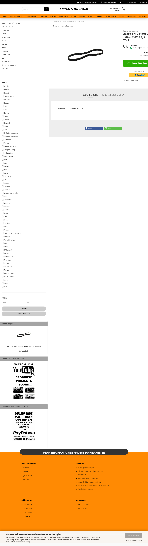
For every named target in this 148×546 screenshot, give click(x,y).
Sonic (5, 247)
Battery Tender (8, 96)
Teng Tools (6, 260)
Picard (5, 227)
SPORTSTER (63, 16)
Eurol (4, 130)
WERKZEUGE (131, 16)
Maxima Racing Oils (10, 193)
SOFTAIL (82, 16)
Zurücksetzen (24, 314)
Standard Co (7, 257)
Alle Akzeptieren (133, 536)
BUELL (121, 16)
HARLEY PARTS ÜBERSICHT (12, 16)
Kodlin (5, 170)
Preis (4, 298)
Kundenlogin (131, 2)
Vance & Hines (8, 277)
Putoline (6, 237)
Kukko (5, 173)
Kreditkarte (28, 512)
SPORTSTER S (111, 16)
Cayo (4, 106)
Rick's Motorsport (9, 240)
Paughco (6, 223)
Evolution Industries (10, 133)
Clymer (5, 113)
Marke (5, 82)
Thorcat (5, 270)
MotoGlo (6, 203)
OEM (4, 217)
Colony (5, 120)
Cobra (5, 116)
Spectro (5, 253)
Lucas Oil (6, 190)
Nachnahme (28, 504)
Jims (4, 160)
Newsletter (25, 468)
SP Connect (7, 250)
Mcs (4, 197)
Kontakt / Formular (82, 504)
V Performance (8, 273)
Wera (5, 283)
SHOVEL (53, 16)
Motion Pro (7, 200)
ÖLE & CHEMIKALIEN (9, 65)
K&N (4, 163)
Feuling (5, 143)
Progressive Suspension (11, 233)
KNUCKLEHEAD (30, 16)
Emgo (5, 126)
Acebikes (6, 86)
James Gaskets (8, 156)
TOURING (99, 16)
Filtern (24, 309)
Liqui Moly (6, 176)
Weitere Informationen (133, 540)
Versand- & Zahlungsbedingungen (90, 482)
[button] (94, 128)
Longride (6, 186)
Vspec (5, 280)
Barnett (5, 93)
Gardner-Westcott (9, 146)
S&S (4, 243)
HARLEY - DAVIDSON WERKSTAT (87, 2)
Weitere (142, 16)
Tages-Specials (27, 476)
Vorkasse (27, 516)
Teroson (5, 263)
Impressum (82, 475)
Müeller (5, 210)
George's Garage (9, 150)
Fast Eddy (6, 140)
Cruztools (6, 123)
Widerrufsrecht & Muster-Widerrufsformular (93, 486)
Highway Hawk (8, 153)
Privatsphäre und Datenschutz (88, 478)
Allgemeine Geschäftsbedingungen (90, 471)
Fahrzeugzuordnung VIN (86, 468)
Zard (4, 287)
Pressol (5, 230)
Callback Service (81, 508)
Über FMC (25, 472)
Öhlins (5, 220)
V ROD (73, 16)
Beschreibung (90, 95)
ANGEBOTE (5, 69)
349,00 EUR (23, 351)
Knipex (5, 166)
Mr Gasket (6, 207)
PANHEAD (43, 16)
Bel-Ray (5, 100)
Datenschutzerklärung (22, 542)
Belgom (5, 103)
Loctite (5, 183)
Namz (5, 213)
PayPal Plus (28, 508)
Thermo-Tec (7, 267)
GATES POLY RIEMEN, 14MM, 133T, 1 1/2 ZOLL (24, 346)
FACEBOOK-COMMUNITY (109, 2)
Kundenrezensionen (113, 95)
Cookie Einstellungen (85, 489)
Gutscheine (26, 480)
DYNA (90, 16)
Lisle (4, 180)
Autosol (5, 90)
